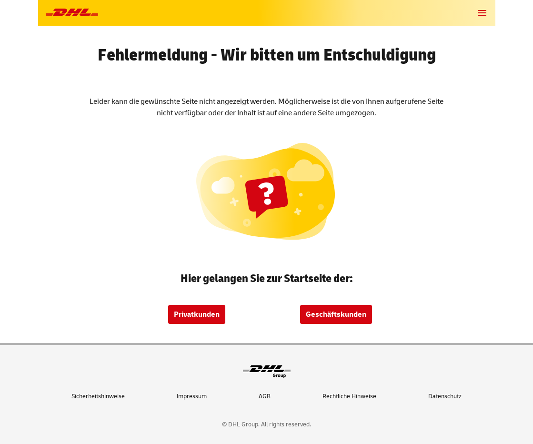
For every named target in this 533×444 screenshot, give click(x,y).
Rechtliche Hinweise (349, 396)
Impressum (192, 396)
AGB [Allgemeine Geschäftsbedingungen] (265, 396)
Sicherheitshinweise (98, 396)
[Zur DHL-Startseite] (72, 12)
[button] (482, 13)
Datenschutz (445, 396)
